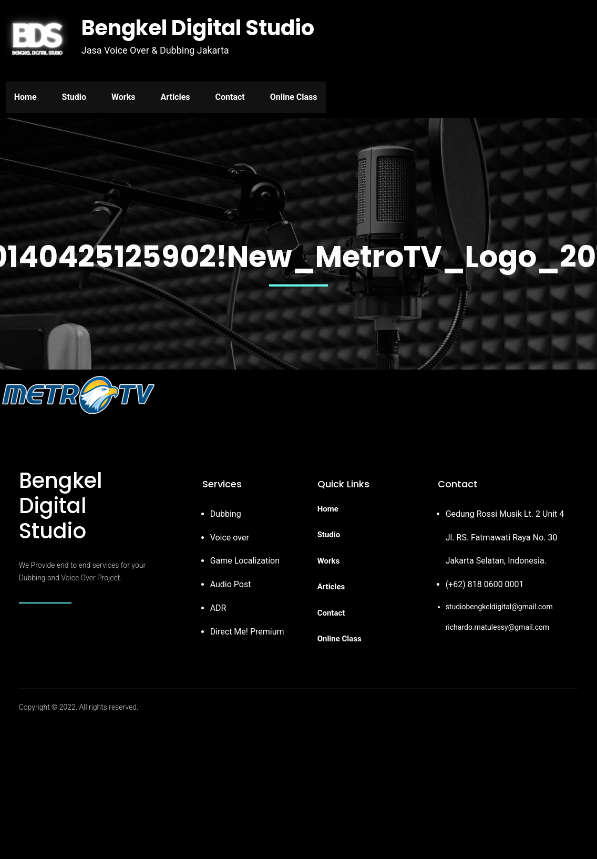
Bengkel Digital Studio (197, 28)
